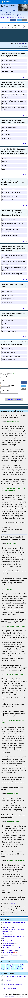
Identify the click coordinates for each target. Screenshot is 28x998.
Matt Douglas (6, 64)
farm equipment (7, 320)
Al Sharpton (6, 134)
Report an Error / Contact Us (14, 996)
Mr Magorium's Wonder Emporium (14, 922)
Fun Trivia (6, 1)
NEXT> (25, 77)
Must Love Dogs (8, 950)
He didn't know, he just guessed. (13, 91)
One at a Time (13, 43)
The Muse (6, 934)
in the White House (8, 352)
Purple (3, 969)
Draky (4, 169)
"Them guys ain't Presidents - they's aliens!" (14, 269)
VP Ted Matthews (8, 71)
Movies (3, 965)
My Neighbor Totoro (9, 941)
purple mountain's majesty (11, 193)
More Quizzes (13, 984)
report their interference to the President (12, 224)
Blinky (4, 158)
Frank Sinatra (6, 138)
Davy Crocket (6, 131)
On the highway (7, 349)
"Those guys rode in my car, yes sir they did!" (13, 256)
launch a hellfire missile (10, 236)
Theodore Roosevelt (17, 969)
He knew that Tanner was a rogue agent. (13, 108)
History (8, 965)
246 (24, 28)
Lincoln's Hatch (7, 291)
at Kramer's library (8, 360)
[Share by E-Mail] (24, 20)
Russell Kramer (7, 68)
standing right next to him (11, 356)
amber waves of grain (9, 196)
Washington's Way (8, 299)
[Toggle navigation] (25, 1)
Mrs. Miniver (7, 945)
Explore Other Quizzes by (15, 976)
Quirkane (5, 162)
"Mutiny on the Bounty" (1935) (13, 955)
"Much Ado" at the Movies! (11, 948)
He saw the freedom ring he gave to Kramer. (14, 102)
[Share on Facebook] (13, 20)
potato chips (6, 324)
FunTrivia (10, 988)
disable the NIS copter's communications (10, 230)
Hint (26, 55)
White (8, 969)
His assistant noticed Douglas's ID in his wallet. (14, 96)
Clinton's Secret (7, 302)
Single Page (22, 43)
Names (8, 967)
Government (15, 965)
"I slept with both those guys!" (12, 274)
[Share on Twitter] (19, 20)
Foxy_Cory (4, 28)
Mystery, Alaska (8, 943)
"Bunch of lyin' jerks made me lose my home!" (13, 263)
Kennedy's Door (7, 295)
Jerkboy (4, 165)
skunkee (3, 909)
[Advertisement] (14, 35)
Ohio (12, 967)
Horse (3, 967)
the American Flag (8, 200)
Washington (18, 967)
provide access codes (9, 220)
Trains (22, 965)
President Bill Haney (9, 60)
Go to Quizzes (8, 980)
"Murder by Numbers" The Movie (13, 936)
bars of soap (6, 327)
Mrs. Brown (6, 927)
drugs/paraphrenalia (9, 331)
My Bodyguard (8, 953)
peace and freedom (8, 189)
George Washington (9, 127)
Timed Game (23, 46)
